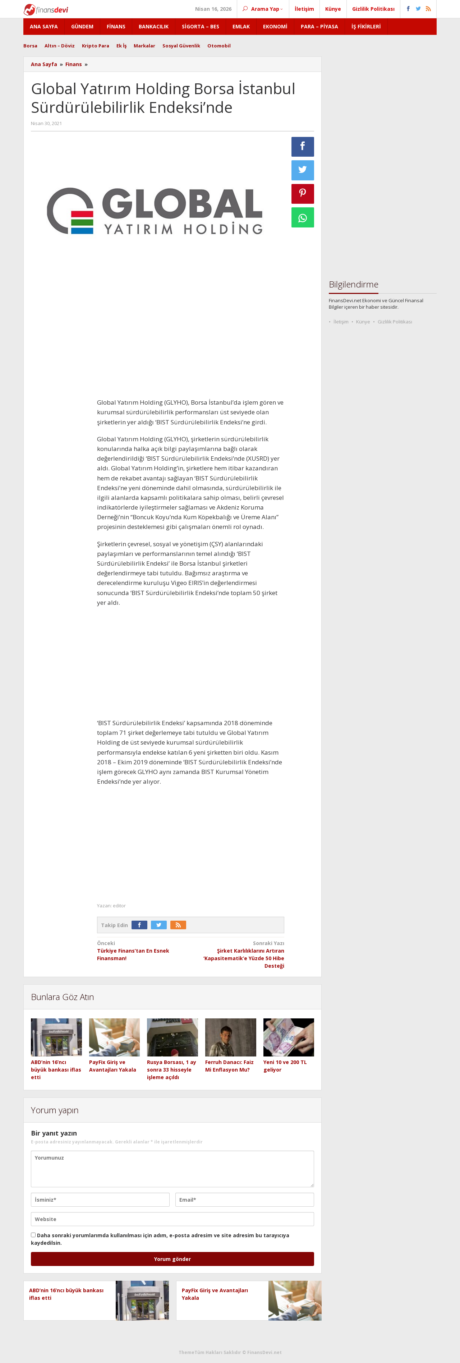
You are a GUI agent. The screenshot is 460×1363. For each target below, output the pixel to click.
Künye (363, 321)
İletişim (341, 321)
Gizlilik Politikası (395, 321)
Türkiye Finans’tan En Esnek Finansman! (142, 950)
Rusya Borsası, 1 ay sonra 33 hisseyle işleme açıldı (171, 1070)
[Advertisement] (60, 399)
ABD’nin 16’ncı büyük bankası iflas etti (56, 1070)
